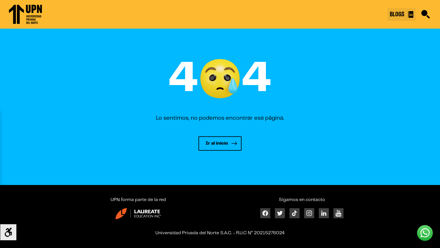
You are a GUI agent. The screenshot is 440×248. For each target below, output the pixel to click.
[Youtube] (338, 213)
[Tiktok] (295, 213)
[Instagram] (309, 213)
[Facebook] (265, 213)
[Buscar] (425, 14)
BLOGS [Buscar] (401, 14)
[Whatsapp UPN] (425, 233)
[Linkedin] (324, 213)
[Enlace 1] (25, 14)
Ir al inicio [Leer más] (217, 143)
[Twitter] (280, 213)
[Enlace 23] (138, 216)
